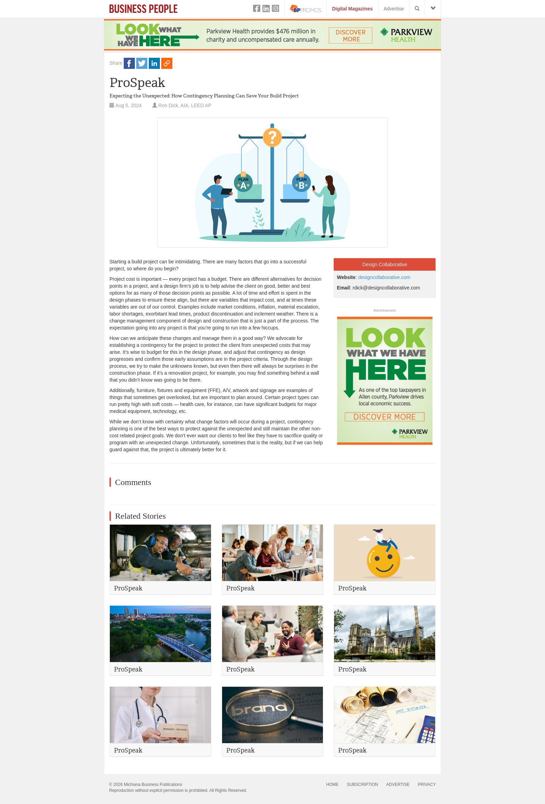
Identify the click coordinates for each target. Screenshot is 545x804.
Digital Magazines (352, 8)
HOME (332, 784)
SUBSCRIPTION (362, 784)
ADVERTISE (398, 784)
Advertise (394, 8)
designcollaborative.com (384, 277)
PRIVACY (427, 784)
